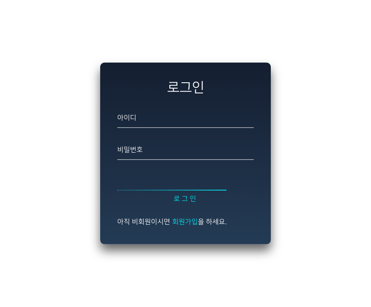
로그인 (185, 199)
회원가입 (185, 222)
